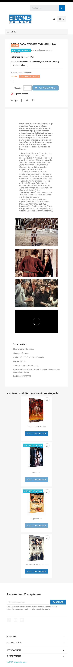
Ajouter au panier (45, 87)
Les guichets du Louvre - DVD (36, 565)
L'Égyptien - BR (36, 519)
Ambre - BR (36, 473)
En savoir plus (19, 65)
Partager (21, 100)
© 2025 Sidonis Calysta (16, 662)
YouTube (15, 620)
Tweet (27, 100)
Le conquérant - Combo (36, 427)
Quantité (18, 88)
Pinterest (33, 100)
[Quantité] (26, 87)
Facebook (9, 620)
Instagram (22, 620)
